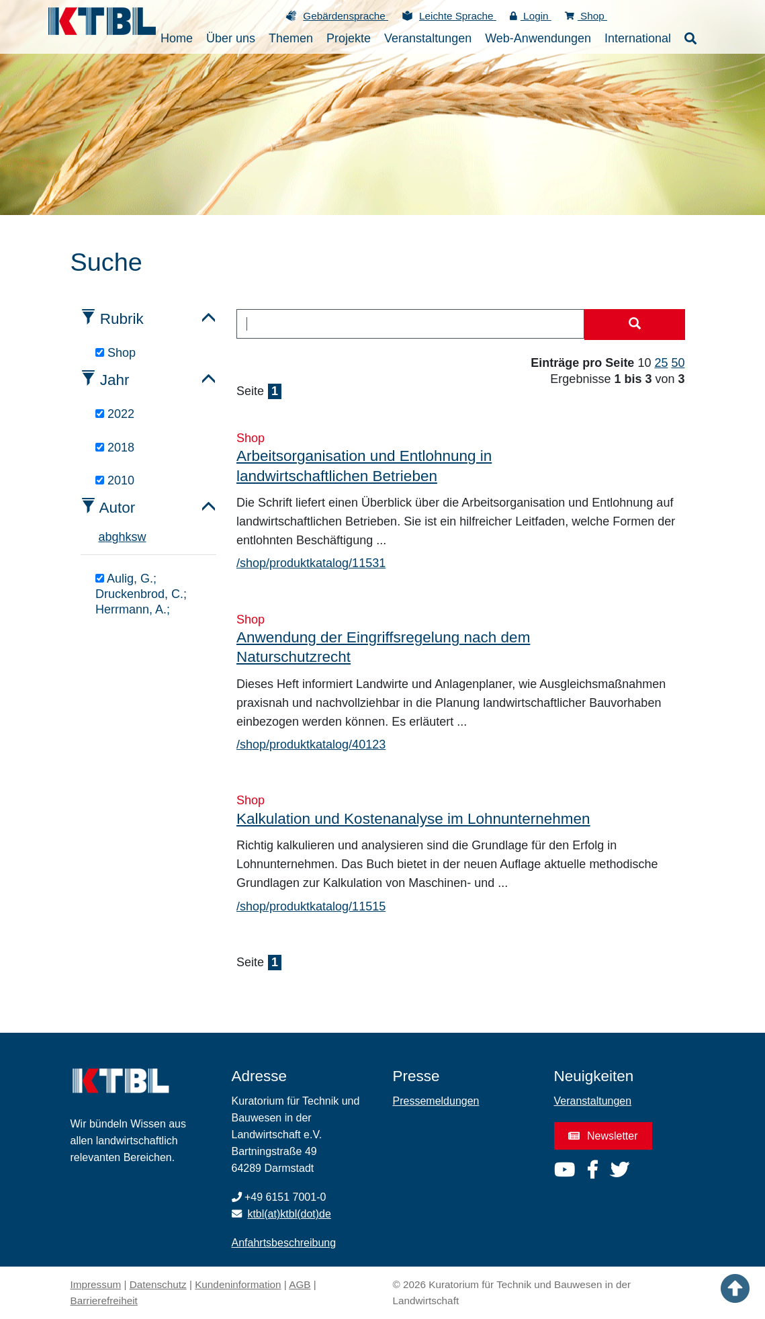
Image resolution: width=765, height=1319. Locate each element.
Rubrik (122, 318)
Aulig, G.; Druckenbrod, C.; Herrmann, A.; (141, 594)
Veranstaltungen (593, 1101)
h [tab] (122, 537)
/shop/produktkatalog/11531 (311, 563)
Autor (117, 507)
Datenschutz (158, 1284)
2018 (114, 447)
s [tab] (135, 537)
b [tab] (108, 537)
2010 (114, 480)
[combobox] (410, 324)
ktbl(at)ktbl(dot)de (289, 1214)
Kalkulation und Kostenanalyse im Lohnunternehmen (413, 818)
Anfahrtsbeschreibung (284, 1242)
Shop (586, 16)
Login (530, 16)
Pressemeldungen (436, 1101)
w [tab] (142, 537)
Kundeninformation (238, 1284)
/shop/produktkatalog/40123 (311, 744)
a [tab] (102, 537)
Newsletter (603, 1136)
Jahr (115, 380)
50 (677, 363)
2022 (114, 414)
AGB (299, 1284)
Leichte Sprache (457, 16)
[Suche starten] (634, 324)
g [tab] (115, 537)
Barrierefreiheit (104, 1300)
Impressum (96, 1284)
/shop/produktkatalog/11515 (311, 906)
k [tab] (129, 537)
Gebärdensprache (345, 16)
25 (661, 363)
